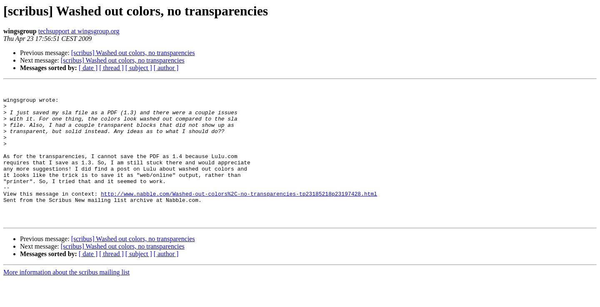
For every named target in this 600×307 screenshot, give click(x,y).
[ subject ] (138, 67)
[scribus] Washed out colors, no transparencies (133, 52)
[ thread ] (111, 67)
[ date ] (88, 67)
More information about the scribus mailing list (66, 299)
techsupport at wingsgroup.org (79, 31)
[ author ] (166, 67)
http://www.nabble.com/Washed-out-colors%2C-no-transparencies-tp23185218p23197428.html (239, 216)
